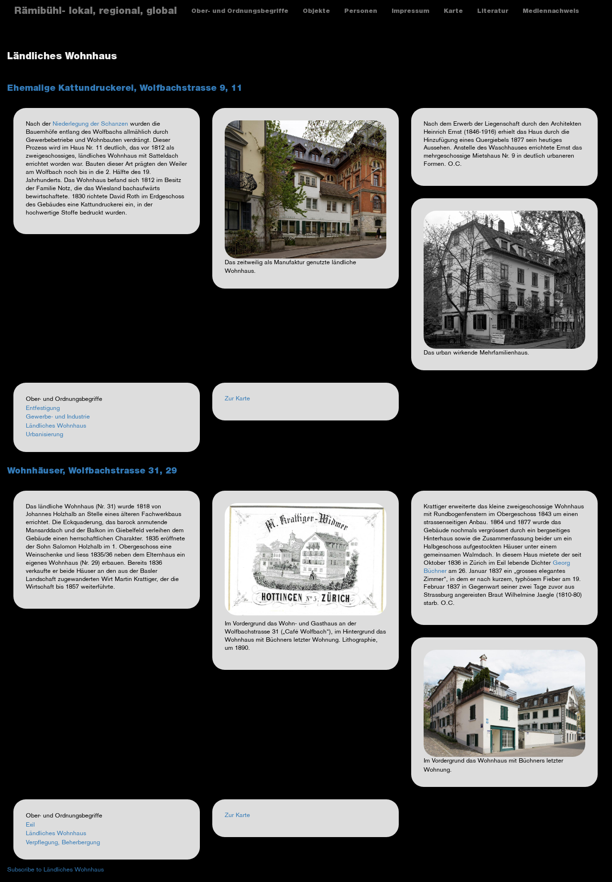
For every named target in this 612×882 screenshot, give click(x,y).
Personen (360, 12)
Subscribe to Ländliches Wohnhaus (55, 870)
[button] (305, 189)
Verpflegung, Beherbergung (63, 843)
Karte (453, 12)
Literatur (492, 12)
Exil (30, 825)
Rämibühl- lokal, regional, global (95, 12)
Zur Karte (237, 399)
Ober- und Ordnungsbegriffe (239, 12)
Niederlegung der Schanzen (90, 124)
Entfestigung (43, 408)
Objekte (316, 12)
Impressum (410, 12)
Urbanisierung (44, 435)
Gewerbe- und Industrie (58, 417)
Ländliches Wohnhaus (56, 426)
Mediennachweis (551, 12)
